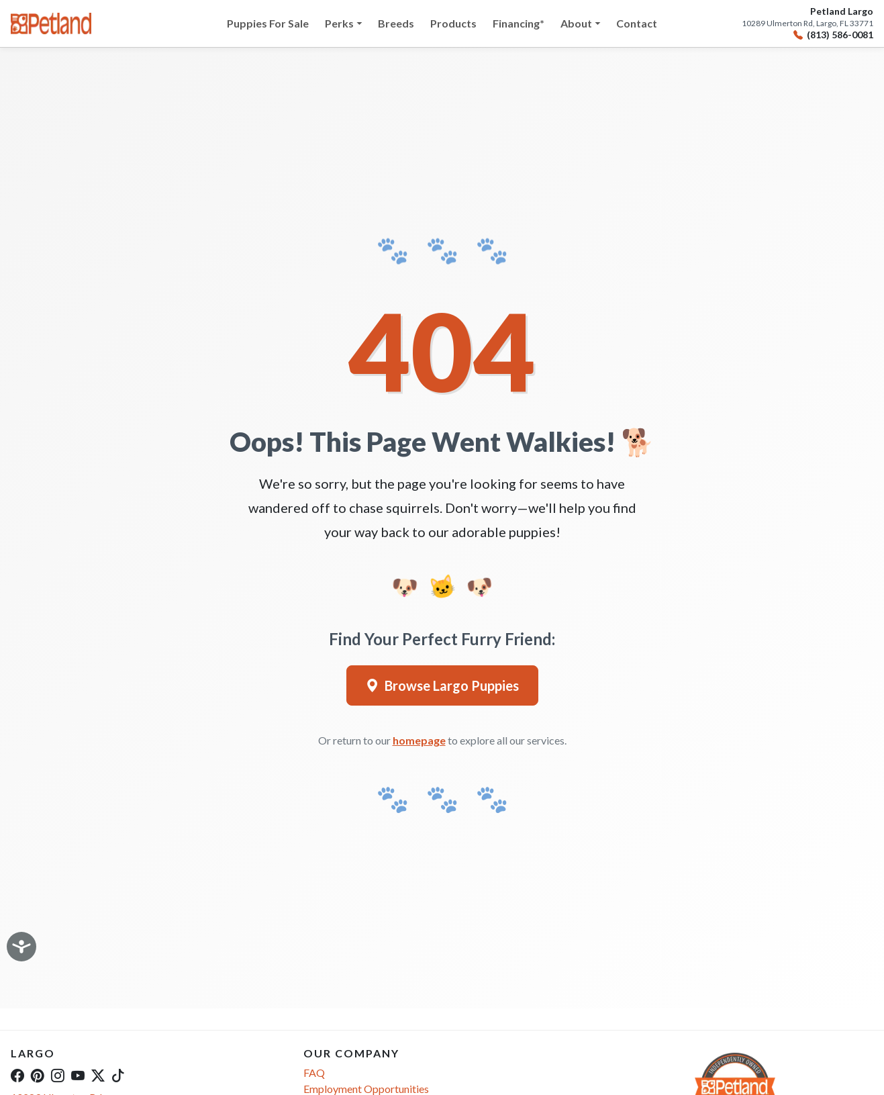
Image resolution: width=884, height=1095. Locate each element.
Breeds (396, 23)
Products (453, 23)
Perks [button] (339, 23)
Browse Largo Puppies (442, 685)
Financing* (518, 23)
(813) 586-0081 (833, 35)
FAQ (314, 1072)
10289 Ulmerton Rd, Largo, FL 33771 (807, 23)
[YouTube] (78, 1075)
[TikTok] (118, 1075)
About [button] (576, 23)
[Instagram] (57, 1075)
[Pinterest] (37, 1075)
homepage (419, 740)
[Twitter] (98, 1075)
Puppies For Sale (268, 23)
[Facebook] (17, 1075)
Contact (636, 23)
